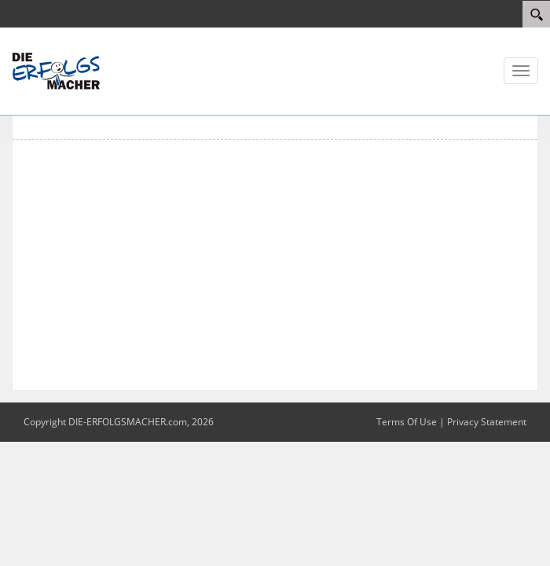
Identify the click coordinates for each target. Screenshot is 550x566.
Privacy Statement (486, 421)
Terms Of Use (406, 421)
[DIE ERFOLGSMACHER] (59, 70)
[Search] (536, 14)
